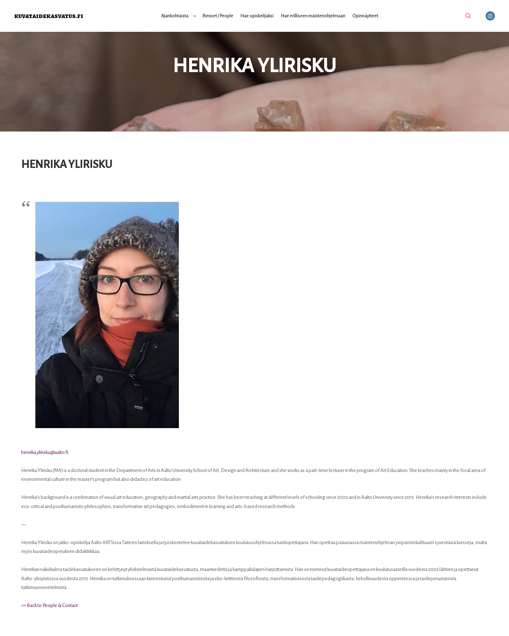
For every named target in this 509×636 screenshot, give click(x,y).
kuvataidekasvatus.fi (48, 16)
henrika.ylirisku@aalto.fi (44, 452)
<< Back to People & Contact (49, 605)
